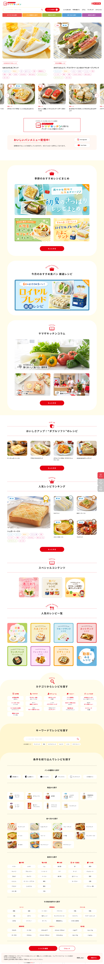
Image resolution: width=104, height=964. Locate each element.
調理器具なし (41, 71)
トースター (57, 74)
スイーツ (18, 534)
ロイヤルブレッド (42, 74)
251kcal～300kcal (77, 74)
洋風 (34, 71)
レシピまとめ (67, 9)
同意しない (80, 958)
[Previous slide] (7, 96)
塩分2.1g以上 (32, 74)
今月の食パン (76, 9)
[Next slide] (97, 96)
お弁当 (15, 74)
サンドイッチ (58, 71)
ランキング (90, 9)
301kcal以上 (23, 74)
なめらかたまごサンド (10, 67)
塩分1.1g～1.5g (40, 537)
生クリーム (27, 71)
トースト (10, 534)
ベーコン (86, 71)
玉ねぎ (79, 71)
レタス (73, 71)
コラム (83, 9)
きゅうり (61, 744)
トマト (67, 744)
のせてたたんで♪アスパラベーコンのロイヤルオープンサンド (76, 67)
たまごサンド (7, 71)
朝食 (5, 74)
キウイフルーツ (76, 744)
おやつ (23, 537)
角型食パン (15, 71)
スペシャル (98, 9)
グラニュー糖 (34, 534)
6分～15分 (6, 77)
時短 (44, 744)
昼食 (10, 74)
